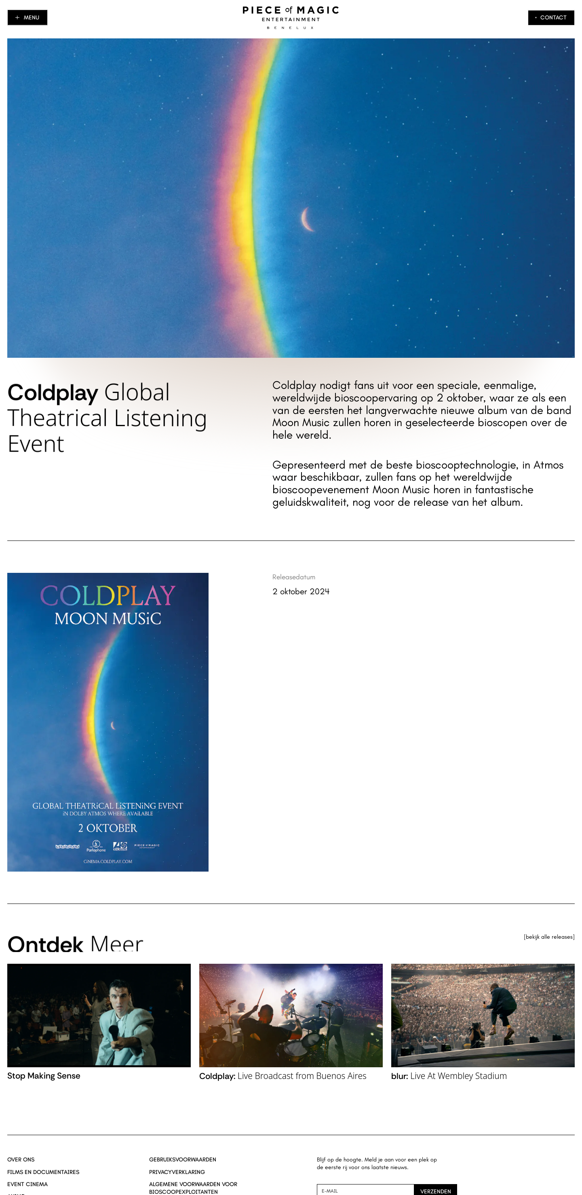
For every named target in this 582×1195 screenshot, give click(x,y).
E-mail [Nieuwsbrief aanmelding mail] (330, 1191)
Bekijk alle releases (549, 936)
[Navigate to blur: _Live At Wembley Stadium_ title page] (483, 1025)
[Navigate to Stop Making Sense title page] (99, 1025)
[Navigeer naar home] (291, 17)
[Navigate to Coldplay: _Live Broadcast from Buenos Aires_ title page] (291, 1025)
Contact (553, 17)
